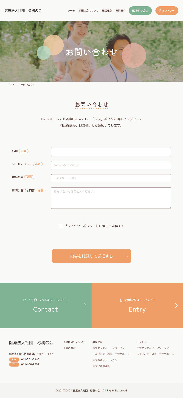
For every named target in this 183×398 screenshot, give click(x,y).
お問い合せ (142, 10)
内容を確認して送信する (91, 256)
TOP (11, 84)
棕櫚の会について (88, 10)
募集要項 (120, 10)
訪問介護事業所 (101, 366)
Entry (137, 306)
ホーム (71, 10)
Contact (46, 306)
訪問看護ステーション (104, 360)
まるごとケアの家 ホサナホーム (111, 354)
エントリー (168, 10)
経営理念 (107, 10)
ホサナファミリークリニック (108, 348)
